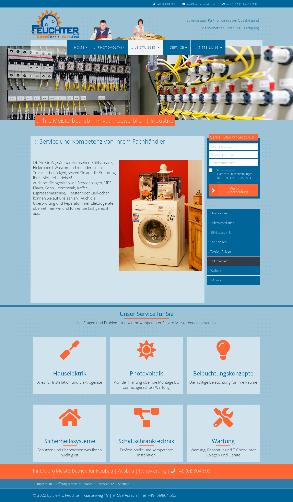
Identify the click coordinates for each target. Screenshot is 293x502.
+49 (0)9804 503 (166, 4)
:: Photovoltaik (109, 47)
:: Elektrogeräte (218, 261)
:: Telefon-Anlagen (220, 251)
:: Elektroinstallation (221, 223)
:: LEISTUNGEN (144, 47)
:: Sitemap (122, 484)
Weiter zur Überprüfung (228, 190)
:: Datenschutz (104, 484)
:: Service (175, 47)
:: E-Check (214, 280)
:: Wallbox (214, 270)
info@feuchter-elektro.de (201, 4)
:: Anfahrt (85, 484)
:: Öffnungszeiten (65, 484)
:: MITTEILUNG (206, 47)
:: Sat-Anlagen (217, 242)
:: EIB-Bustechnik (219, 232)
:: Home (77, 47)
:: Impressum (43, 484)
